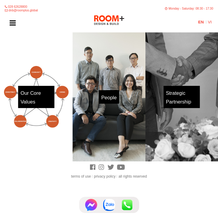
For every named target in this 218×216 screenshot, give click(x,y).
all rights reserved (132, 176)
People (109, 97)
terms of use (81, 176)
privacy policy (104, 176)
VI (210, 22)
